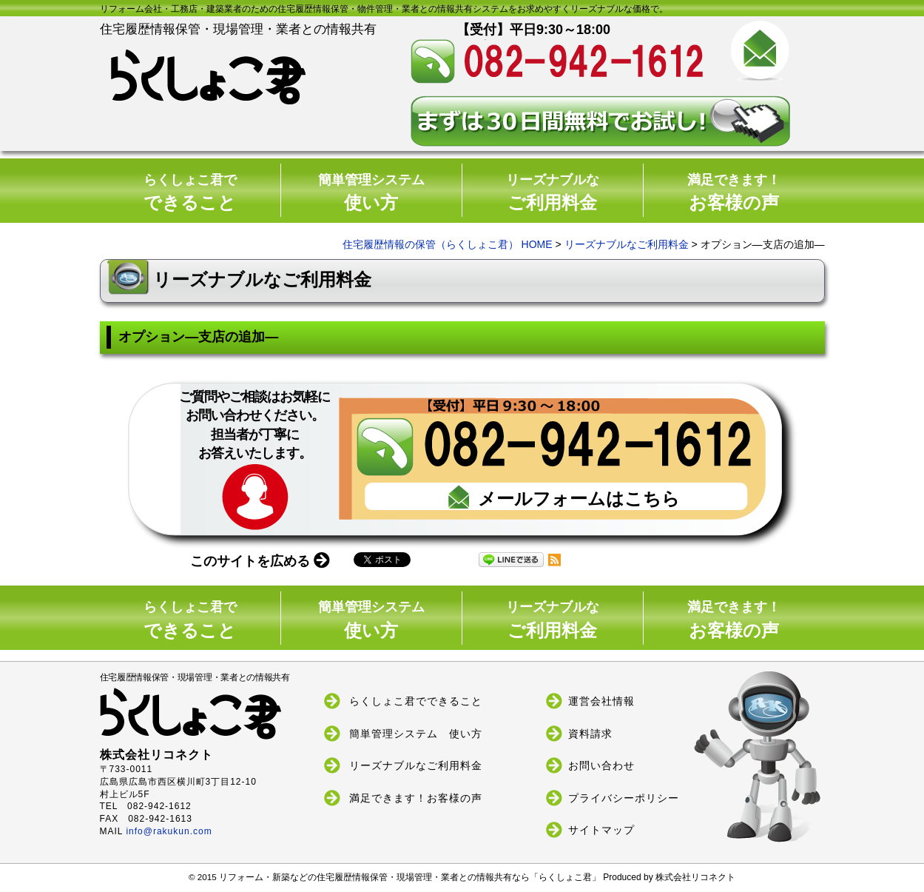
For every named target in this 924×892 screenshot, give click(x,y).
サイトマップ (601, 830)
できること (190, 192)
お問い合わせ (601, 765)
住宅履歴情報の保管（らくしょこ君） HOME (448, 244)
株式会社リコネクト (695, 878)
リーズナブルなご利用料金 (626, 244)
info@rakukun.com (169, 831)
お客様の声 (733, 192)
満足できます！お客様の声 (415, 797)
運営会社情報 (601, 701)
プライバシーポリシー (623, 797)
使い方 (371, 192)
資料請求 (590, 733)
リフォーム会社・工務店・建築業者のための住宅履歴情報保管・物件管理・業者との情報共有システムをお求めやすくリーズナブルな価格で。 (384, 9)
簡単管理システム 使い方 (415, 733)
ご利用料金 (552, 192)
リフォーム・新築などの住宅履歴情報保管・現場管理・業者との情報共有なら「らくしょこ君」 (411, 877)
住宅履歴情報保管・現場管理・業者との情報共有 (212, 706)
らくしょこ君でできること (415, 701)
